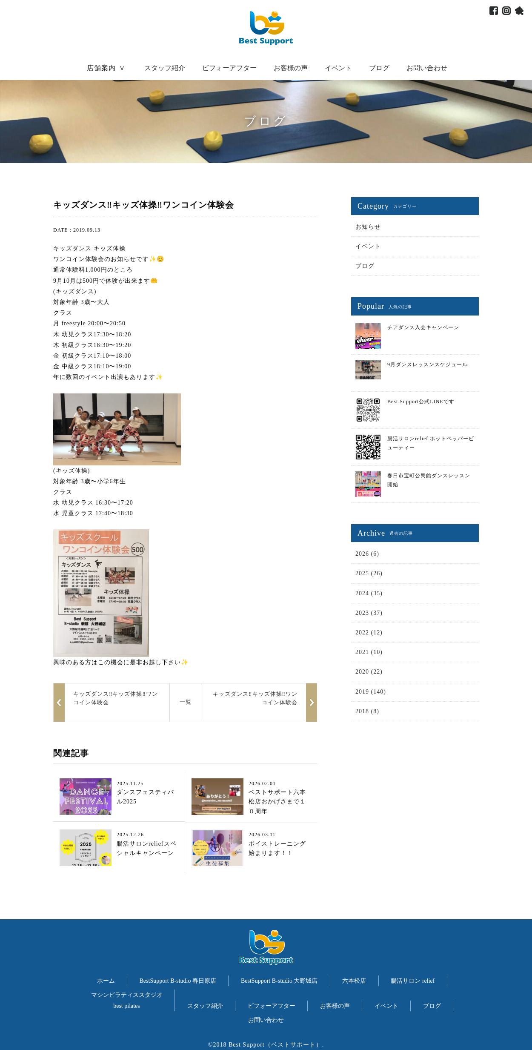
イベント (338, 68)
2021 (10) (369, 652)
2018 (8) (367, 711)
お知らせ (368, 227)
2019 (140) (370, 692)
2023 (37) (369, 613)
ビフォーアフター (229, 68)
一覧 (186, 702)
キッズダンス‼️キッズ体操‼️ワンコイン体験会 (255, 698)
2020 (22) (369, 671)
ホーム (106, 981)
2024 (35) (369, 593)
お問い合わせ (426, 68)
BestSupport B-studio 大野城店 (279, 981)
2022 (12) (369, 632)
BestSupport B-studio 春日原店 (178, 981)
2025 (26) (369, 573)
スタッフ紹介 (164, 68)
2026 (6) (367, 554)
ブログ (379, 68)
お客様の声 (291, 68)
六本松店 (354, 981)
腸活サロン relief (413, 981)
